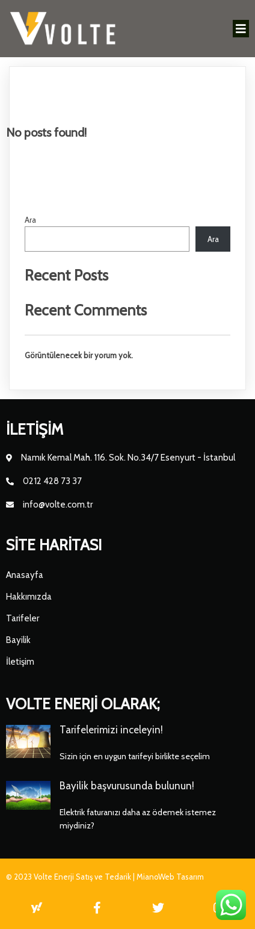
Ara (30, 220)
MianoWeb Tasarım (170, 876)
